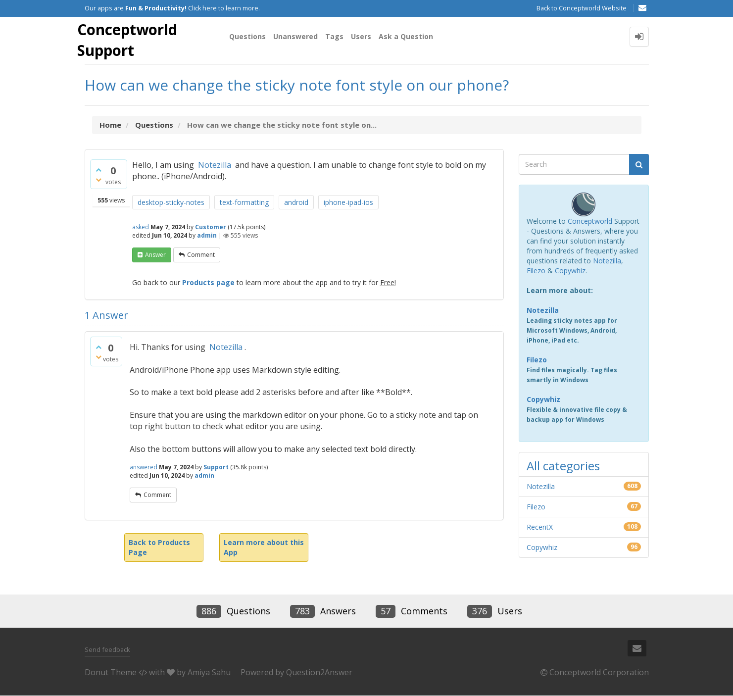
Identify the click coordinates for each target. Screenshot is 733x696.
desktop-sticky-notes (171, 202)
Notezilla (214, 165)
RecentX (540, 527)
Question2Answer (319, 672)
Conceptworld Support (128, 40)
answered (143, 467)
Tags (334, 36)
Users (361, 36)
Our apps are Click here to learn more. (172, 8)
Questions (247, 36)
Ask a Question (406, 36)
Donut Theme (111, 672)
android (296, 202)
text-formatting (244, 202)
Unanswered (295, 36)
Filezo (536, 271)
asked (140, 227)
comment (201, 255)
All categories (563, 466)
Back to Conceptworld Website (582, 8)
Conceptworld (590, 221)
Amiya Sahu (209, 672)
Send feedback (107, 649)
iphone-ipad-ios (348, 202)
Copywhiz (570, 271)
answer (155, 255)
